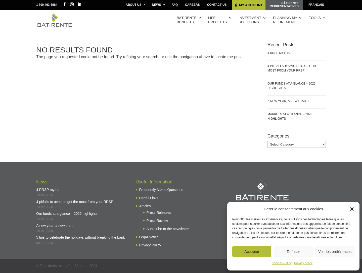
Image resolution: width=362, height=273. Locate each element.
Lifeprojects (217, 20)
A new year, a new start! (288, 101)
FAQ (174, 5)
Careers (192, 5)
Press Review (157, 221)
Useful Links (148, 198)
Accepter (251, 251)
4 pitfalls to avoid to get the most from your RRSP (74, 202)
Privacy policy (303, 263)
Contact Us (217, 5)
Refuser (293, 251)
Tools (315, 18)
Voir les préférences (335, 251)
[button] (351, 209)
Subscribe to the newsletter (168, 229)
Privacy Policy (150, 245)
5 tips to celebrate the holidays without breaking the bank (80, 237)
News (156, 5)
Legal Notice (149, 237)
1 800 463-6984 (46, 5)
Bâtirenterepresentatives (284, 5)
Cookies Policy (282, 263)
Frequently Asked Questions (161, 190)
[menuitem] (316, 5)
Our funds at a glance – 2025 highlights (67, 214)
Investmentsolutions (250, 20)
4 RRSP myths (278, 53)
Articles (145, 206)
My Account (251, 5)
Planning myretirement (285, 20)
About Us (134, 5)
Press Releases (159, 213)
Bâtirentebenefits (187, 20)
